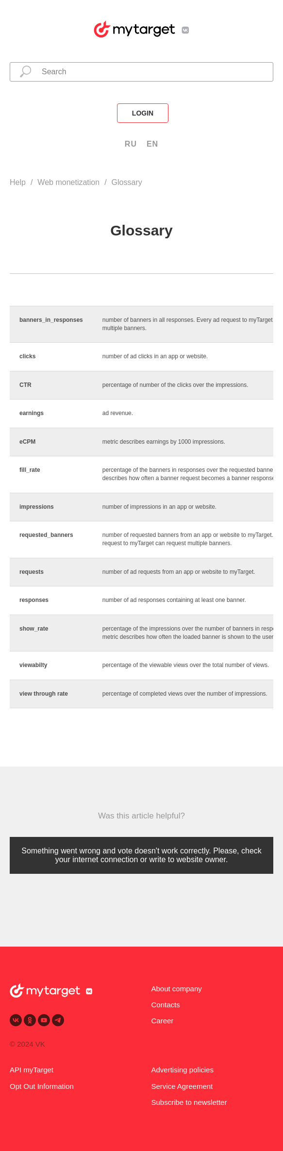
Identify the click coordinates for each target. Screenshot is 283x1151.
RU (131, 144)
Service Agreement (182, 1086)
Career (162, 1021)
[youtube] (44, 1020)
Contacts (165, 1005)
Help (18, 182)
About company (176, 988)
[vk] (16, 1020)
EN (152, 144)
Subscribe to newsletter (189, 1102)
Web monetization (68, 182)
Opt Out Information (42, 1086)
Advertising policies (182, 1070)
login (142, 113)
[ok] (30, 1020)
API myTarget (31, 1070)
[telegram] (58, 1020)
